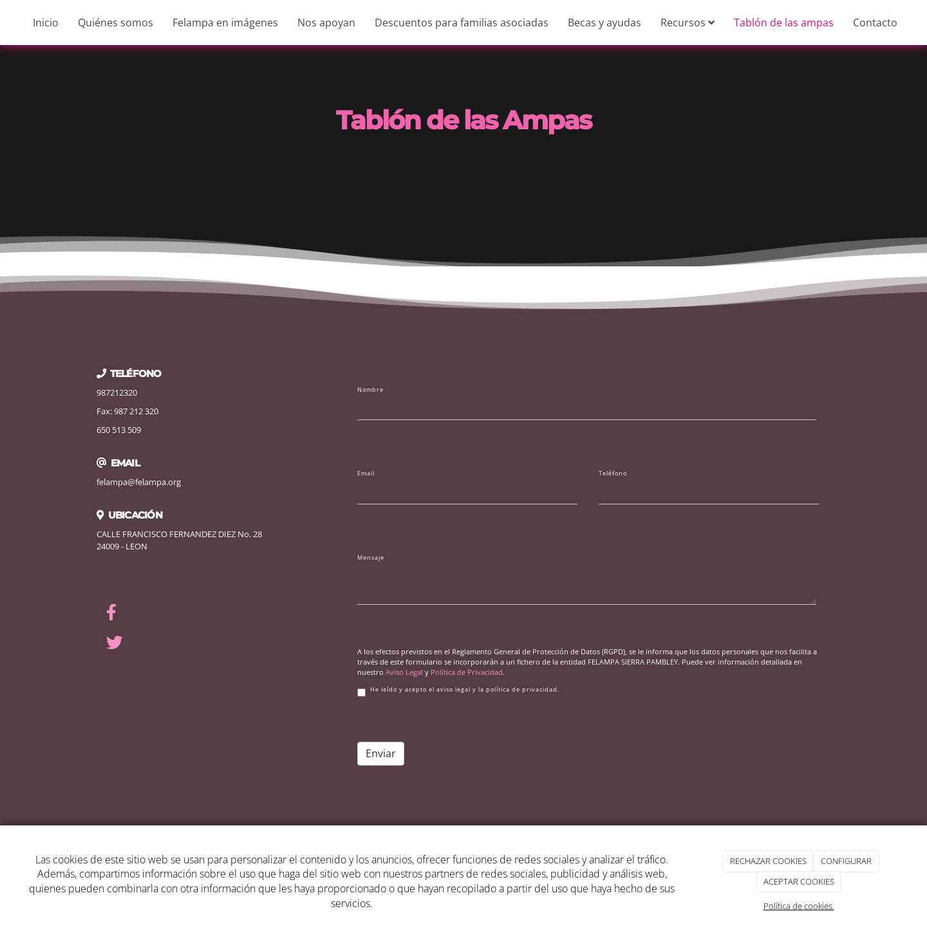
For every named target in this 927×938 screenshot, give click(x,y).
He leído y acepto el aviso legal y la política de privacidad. (458, 691)
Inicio (46, 22)
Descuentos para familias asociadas (461, 22)
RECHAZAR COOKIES (768, 861)
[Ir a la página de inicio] (6, 22)
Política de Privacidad (467, 672)
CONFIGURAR (846, 861)
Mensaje (370, 558)
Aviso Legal (404, 672)
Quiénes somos (115, 22)
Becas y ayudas (604, 22)
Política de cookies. (798, 906)
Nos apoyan (326, 22)
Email (366, 473)
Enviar (381, 753)
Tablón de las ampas (784, 22)
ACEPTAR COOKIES (798, 881)
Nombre (370, 390)
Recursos (687, 22)
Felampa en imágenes (225, 22)
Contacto (875, 22)
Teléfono (613, 473)
